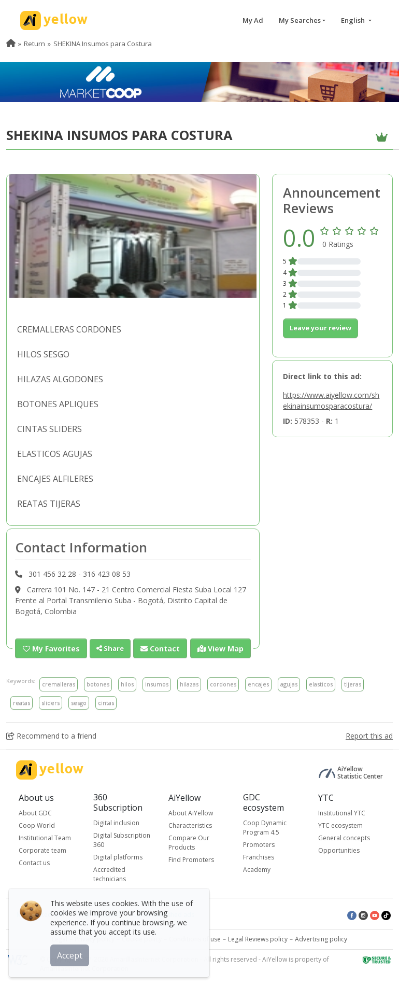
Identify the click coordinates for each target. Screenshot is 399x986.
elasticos (321, 684)
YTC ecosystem (340, 825)
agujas (288, 684)
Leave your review (320, 327)
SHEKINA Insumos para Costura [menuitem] (102, 43)
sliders (50, 702)
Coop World (37, 825)
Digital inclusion (116, 822)
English (353, 20)
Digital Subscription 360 (121, 839)
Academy (256, 869)
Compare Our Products (188, 843)
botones (98, 684)
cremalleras (58, 684)
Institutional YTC (341, 813)
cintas (106, 702)
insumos (156, 684)
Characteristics (190, 825)
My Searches (300, 20)
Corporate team (42, 850)
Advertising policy (321, 938)
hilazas (189, 684)
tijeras (352, 684)
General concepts (344, 838)
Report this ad (369, 736)
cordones (223, 684)
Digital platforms (117, 856)
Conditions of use (195, 938)
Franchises (258, 856)
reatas (21, 702)
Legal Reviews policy (258, 938)
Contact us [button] (34, 862)
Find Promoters (191, 859)
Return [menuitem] (34, 43)
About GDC (35, 813)
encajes (258, 684)
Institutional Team (45, 838)
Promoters (259, 844)
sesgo (79, 702)
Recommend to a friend (51, 736)
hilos (127, 684)
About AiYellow (190, 813)
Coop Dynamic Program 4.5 (265, 827)
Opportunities (339, 850)
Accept (71, 954)
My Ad (253, 20)
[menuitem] (11, 43)
